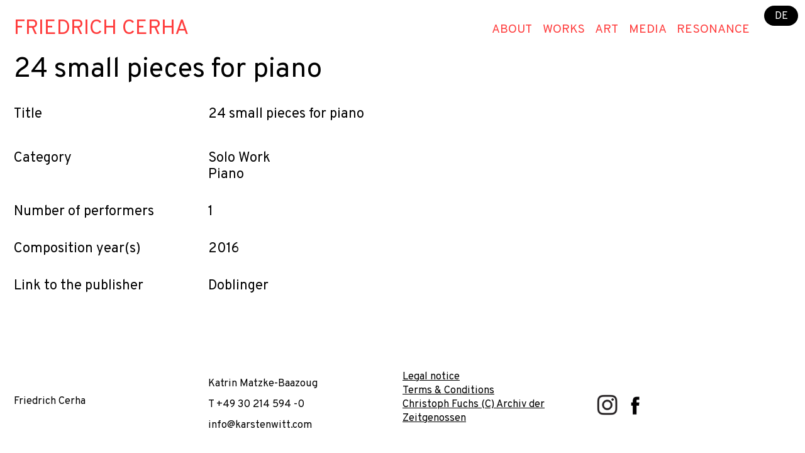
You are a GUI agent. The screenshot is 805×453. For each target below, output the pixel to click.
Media (648, 29)
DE (781, 15)
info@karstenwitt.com (260, 425)
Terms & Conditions (448, 390)
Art (606, 29)
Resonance (713, 29)
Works (564, 29)
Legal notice (431, 376)
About (512, 29)
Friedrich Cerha (101, 29)
